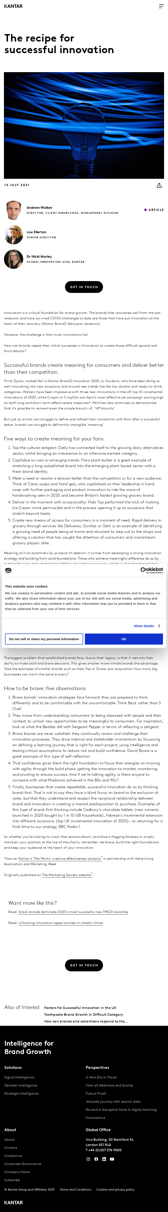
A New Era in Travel (101, 1077)
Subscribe (12, 1180)
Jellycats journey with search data (113, 1102)
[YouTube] (104, 1160)
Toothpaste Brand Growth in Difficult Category (83, 1015)
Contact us (13, 1156)
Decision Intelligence (20, 1085)
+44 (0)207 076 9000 (105, 1150)
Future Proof (96, 1093)
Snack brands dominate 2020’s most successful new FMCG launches (73, 912)
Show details (144, 626)
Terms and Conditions (75, 1189)
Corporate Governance (22, 1164)
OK (123, 639)
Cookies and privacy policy (115, 1189)
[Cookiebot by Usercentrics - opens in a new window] (144, 570)
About (9, 1140)
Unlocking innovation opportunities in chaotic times (61, 923)
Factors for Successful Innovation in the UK (80, 1008)
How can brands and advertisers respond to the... (86, 1021)
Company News (17, 1172)
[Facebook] (96, 1160)
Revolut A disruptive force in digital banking (121, 1110)
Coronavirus (95, 1118)
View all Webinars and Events (109, 1085)
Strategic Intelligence (21, 1093)
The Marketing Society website (66, 875)
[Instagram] (88, 1160)
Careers (10, 1148)
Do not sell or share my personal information (44, 639)
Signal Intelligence (19, 1077)
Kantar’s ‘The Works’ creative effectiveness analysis (60, 859)
